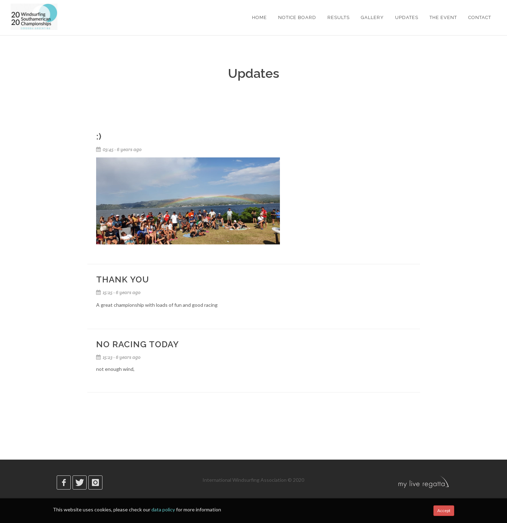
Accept (443, 510)
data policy (163, 509)
